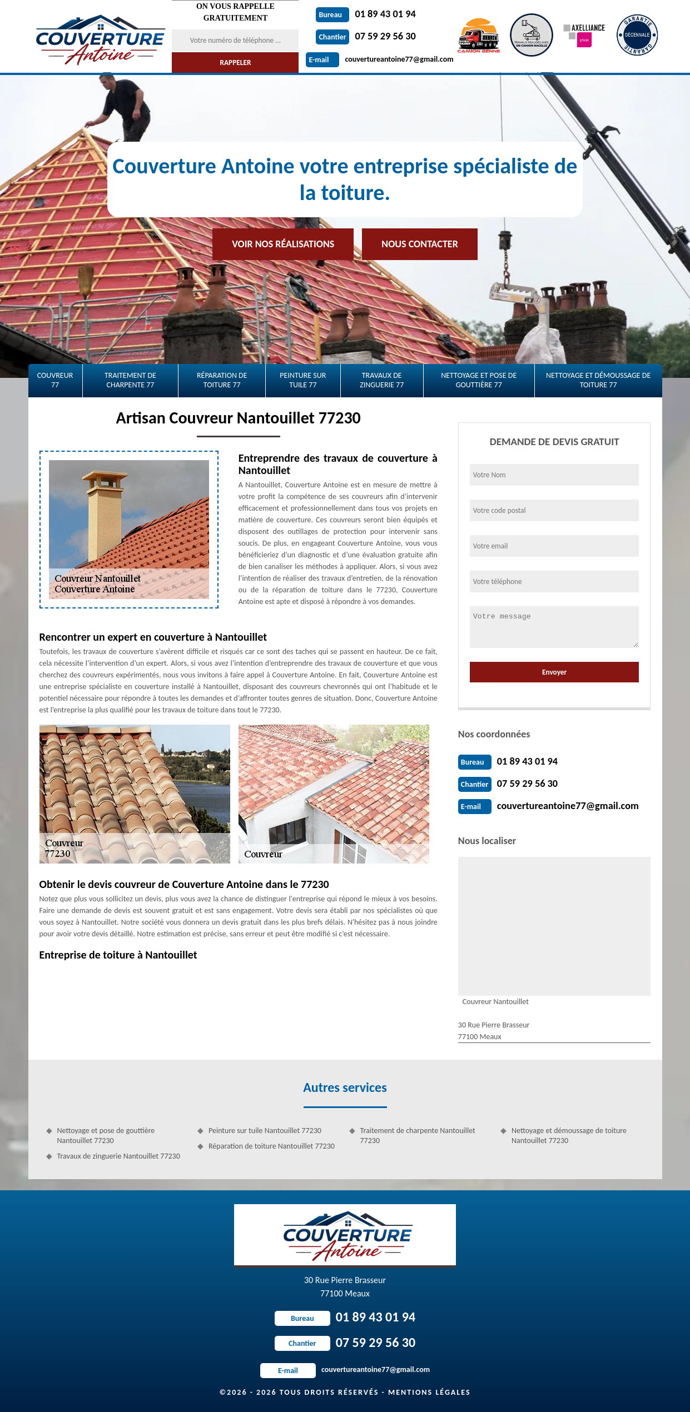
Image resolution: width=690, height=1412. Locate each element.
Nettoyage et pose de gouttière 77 (479, 380)
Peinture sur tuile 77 (303, 380)
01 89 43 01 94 (365, 14)
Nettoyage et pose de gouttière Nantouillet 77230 (106, 1135)
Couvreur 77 (55, 380)
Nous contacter (419, 244)
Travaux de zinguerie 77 (382, 380)
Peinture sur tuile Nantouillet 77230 (265, 1130)
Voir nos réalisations (283, 244)
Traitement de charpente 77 (130, 380)
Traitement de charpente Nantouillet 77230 (417, 1135)
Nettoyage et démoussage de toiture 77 (598, 380)
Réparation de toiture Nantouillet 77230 (272, 1146)
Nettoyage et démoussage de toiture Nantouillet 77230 (569, 1135)
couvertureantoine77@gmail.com (379, 59)
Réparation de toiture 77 (222, 380)
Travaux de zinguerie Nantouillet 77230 (118, 1156)
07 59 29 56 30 (365, 36)
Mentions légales (429, 1392)
